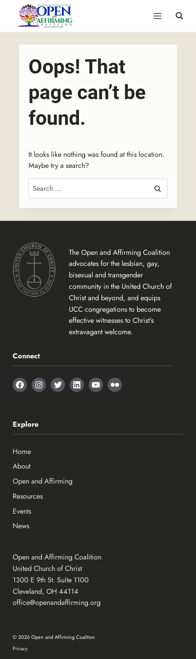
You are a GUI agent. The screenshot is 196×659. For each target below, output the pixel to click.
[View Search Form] (176, 16)
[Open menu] (157, 16)
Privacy (20, 648)
